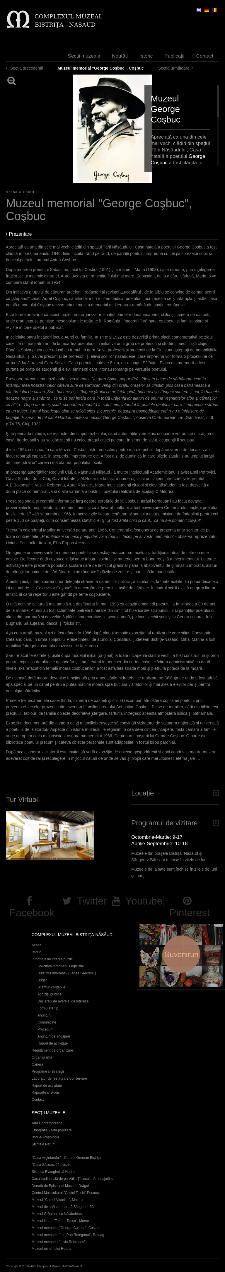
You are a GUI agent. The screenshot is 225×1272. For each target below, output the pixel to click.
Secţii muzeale (84, 56)
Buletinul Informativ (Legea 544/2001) (67, 973)
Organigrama (42, 1057)
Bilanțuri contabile (51, 987)
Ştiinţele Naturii (43, 1144)
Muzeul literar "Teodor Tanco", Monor (60, 1221)
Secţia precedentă (26, 68)
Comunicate (47, 1022)
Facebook (31, 912)
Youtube (144, 901)
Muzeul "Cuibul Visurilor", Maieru (57, 1200)
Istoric (146, 56)
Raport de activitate (53, 1043)
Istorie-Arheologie (45, 1137)
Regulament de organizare (52, 1050)
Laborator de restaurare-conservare (59, 1078)
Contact (204, 56)
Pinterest (189, 912)
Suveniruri (181, 955)
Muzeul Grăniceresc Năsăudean (57, 1214)
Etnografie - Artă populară (52, 1130)
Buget (42, 980)
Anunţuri (44, 1015)
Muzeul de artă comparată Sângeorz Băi (63, 1207)
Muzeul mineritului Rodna (51, 1249)
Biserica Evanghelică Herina (54, 1172)
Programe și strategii (48, 1071)
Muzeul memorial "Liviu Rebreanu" (59, 1242)
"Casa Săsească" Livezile (51, 1165)
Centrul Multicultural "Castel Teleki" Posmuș (66, 1193)
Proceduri (45, 1029)
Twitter (92, 901)
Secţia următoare (174, 68)
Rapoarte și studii (45, 1092)
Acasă (12, 192)
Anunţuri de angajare (54, 1036)
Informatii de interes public (52, 959)
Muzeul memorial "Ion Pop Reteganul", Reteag (68, 1235)
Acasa (36, 945)
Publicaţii (174, 56)
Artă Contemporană (47, 1123)
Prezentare (23, 234)
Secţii (29, 192)
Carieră (37, 1064)
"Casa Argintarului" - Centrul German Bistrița (66, 1158)
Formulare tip (48, 1008)
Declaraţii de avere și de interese (63, 1001)
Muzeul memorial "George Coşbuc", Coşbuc (66, 1228)
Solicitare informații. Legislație (61, 966)
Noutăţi (120, 56)
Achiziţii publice (50, 994)
